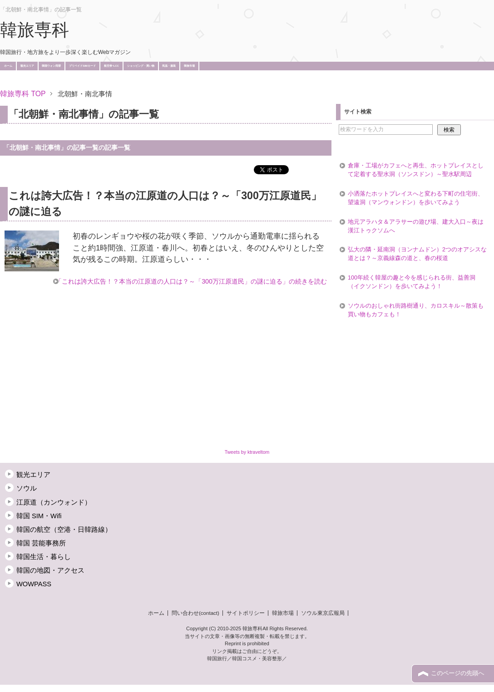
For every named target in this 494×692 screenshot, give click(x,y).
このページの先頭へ (457, 673)
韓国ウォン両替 (51, 65)
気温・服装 (169, 65)
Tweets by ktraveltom (247, 452)
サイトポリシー (246, 613)
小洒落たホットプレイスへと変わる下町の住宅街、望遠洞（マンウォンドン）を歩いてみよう (416, 198)
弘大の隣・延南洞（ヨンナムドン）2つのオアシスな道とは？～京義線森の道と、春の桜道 (417, 253)
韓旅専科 (34, 29)
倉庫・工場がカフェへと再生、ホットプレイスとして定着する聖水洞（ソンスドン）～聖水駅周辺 (416, 169)
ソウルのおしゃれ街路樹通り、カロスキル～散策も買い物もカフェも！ (416, 310)
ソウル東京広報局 (323, 613)
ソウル (26, 488)
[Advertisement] (165, 80)
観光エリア (27, 65)
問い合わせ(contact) (195, 613)
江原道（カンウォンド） (53, 502)
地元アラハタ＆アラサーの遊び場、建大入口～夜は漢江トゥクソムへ (416, 226)
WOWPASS (33, 584)
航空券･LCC (111, 65)
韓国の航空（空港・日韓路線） (64, 529)
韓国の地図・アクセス (50, 570)
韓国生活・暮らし (43, 556)
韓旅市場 (189, 65)
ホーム (8, 65)
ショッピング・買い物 (140, 65)
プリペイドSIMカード (82, 65)
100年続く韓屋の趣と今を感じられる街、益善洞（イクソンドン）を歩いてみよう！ (411, 282)
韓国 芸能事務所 (41, 543)
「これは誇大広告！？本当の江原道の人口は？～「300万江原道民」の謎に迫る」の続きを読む (191, 281)
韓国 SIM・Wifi (39, 516)
